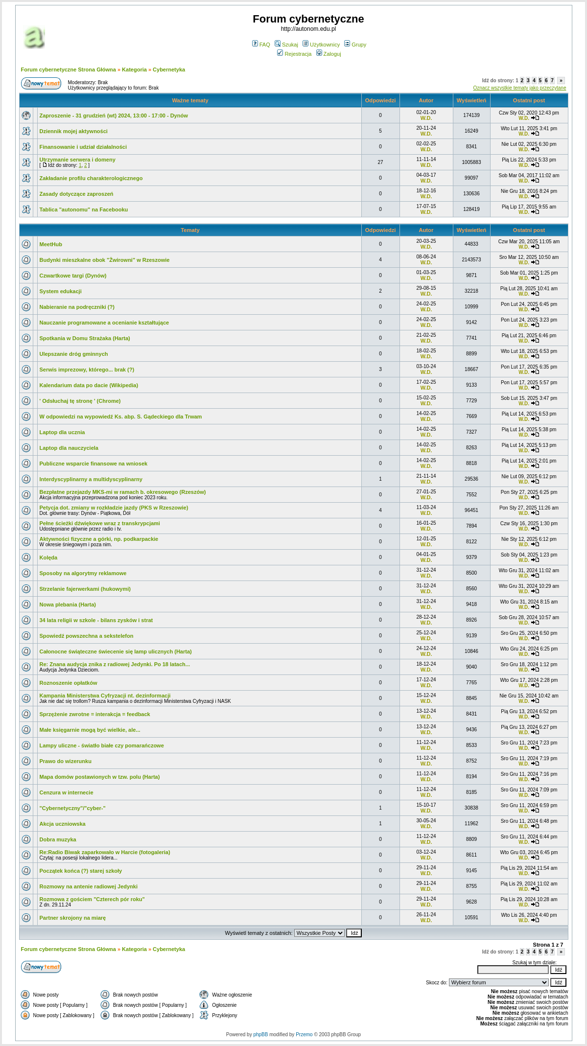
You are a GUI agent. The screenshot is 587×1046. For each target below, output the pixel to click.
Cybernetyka (169, 69)
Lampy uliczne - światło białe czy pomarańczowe (102, 745)
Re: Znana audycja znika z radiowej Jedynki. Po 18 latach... (115, 664)
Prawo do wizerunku (66, 761)
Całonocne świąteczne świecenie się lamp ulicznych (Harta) (116, 651)
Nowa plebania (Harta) (68, 604)
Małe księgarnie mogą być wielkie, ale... (90, 730)
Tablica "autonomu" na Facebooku (84, 209)
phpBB (260, 1034)
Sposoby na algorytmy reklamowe (83, 573)
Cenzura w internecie (67, 792)
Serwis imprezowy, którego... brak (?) (87, 369)
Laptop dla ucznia (62, 432)
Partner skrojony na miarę (73, 918)
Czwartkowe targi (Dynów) (73, 276)
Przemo (304, 1034)
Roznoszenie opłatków (68, 683)
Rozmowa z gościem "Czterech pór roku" (92, 899)
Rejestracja (294, 54)
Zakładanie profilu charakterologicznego (91, 178)
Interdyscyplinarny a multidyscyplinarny (91, 479)
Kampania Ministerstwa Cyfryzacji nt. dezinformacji (105, 695)
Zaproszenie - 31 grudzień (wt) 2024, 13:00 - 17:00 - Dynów (114, 115)
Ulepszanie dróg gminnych (74, 354)
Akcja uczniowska (63, 824)
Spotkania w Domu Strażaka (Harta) (85, 338)
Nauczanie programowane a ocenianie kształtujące (104, 322)
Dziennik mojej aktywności (74, 131)
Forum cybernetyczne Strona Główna (68, 69)
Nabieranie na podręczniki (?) (77, 307)
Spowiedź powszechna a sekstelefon (87, 636)
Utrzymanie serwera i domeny (78, 160)
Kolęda (49, 557)
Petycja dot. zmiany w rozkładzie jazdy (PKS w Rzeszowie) (114, 508)
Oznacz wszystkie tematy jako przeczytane (519, 88)
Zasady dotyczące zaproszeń (77, 194)
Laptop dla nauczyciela (69, 448)
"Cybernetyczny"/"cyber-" (73, 808)
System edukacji (61, 291)
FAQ (261, 44)
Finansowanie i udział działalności (83, 147)
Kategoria (134, 69)
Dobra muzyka (58, 839)
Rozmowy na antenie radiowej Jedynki (89, 886)
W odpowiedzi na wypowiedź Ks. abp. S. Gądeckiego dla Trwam (121, 416)
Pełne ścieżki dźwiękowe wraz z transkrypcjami (100, 523)
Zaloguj (328, 54)
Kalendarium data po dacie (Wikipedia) (89, 385)
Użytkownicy (321, 44)
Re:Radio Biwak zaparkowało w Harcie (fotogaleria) (105, 852)
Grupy (355, 44)
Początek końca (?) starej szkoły (81, 871)
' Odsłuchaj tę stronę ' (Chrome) (80, 401)
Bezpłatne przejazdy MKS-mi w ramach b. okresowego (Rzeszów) (123, 492)
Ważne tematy (190, 100)
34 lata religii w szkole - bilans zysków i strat (96, 620)
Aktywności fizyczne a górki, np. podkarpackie (99, 539)
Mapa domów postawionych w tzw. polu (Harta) (100, 777)
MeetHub (51, 244)
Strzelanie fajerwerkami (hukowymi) (85, 589)
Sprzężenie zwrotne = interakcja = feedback (95, 714)
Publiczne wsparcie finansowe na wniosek (94, 463)
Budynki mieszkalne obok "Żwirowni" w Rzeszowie (105, 260)
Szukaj (286, 44)
